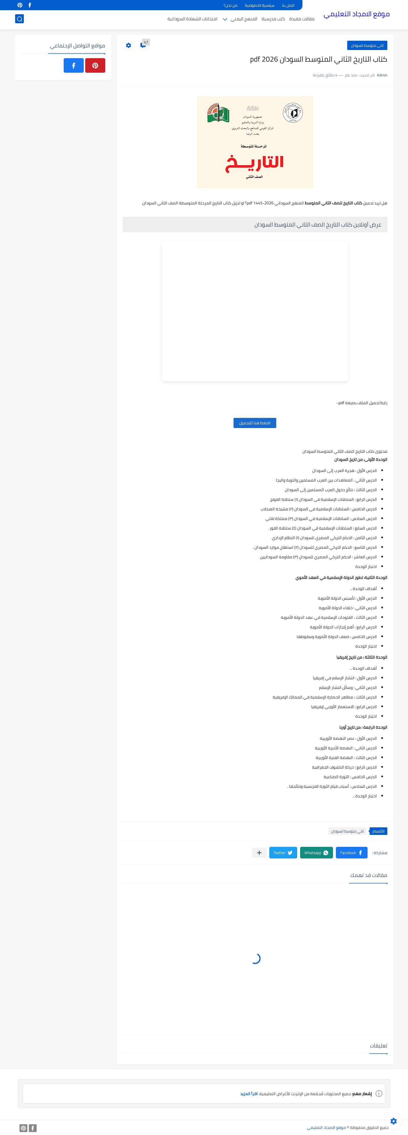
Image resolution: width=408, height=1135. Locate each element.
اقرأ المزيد (249, 1093)
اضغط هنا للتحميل (254, 423)
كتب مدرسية (273, 19)
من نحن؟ (230, 5)
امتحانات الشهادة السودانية (193, 19)
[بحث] (19, 19)
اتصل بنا (288, 5)
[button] (352, 852)
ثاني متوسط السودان (367, 45)
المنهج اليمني (244, 19)
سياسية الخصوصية (260, 5)
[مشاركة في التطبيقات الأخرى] (259, 853)
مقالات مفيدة (302, 19)
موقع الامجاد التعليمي (357, 14)
